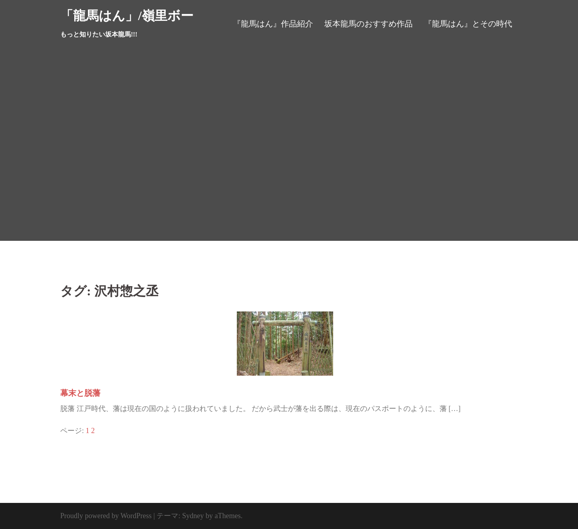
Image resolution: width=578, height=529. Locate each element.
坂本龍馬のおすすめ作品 (368, 23)
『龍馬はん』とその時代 (468, 23)
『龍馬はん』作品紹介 (273, 23)
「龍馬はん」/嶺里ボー (126, 15)
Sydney (193, 516)
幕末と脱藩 (80, 393)
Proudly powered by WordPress (106, 516)
